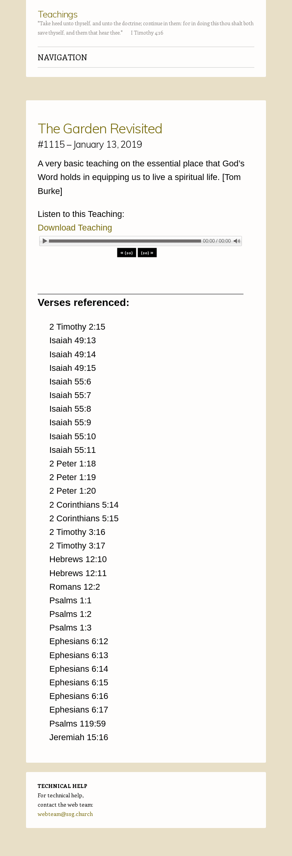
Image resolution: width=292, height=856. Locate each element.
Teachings (57, 14)
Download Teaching (75, 227)
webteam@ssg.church (65, 814)
